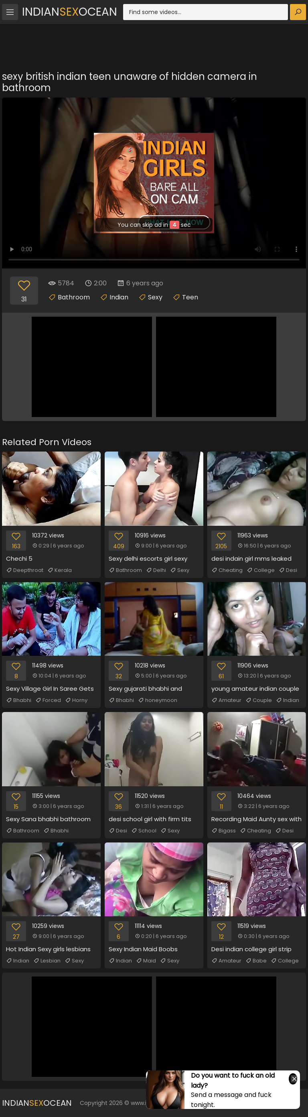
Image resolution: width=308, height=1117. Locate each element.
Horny (76, 700)
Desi (288, 570)
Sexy (155, 297)
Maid (146, 960)
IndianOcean (69, 12)
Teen (190, 297)
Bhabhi (18, 700)
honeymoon (157, 700)
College (261, 570)
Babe (256, 960)
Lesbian (47, 960)
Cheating (227, 570)
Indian (118, 297)
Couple (258, 700)
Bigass (223, 830)
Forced (48, 700)
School (143, 830)
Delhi (156, 570)
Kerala (59, 570)
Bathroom (74, 297)
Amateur (226, 700)
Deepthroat (24, 570)
